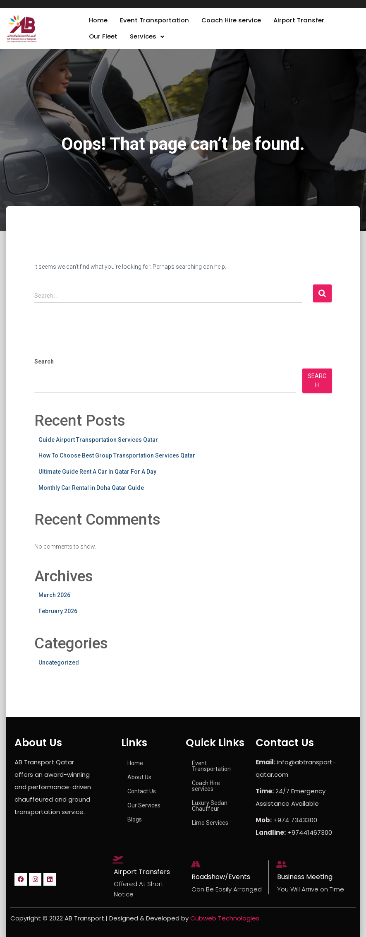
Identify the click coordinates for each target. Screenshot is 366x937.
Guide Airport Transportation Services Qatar (98, 445)
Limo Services (210, 822)
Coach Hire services (206, 786)
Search (44, 367)
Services (149, 41)
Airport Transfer (306, 21)
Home (99, 21)
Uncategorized (58, 668)
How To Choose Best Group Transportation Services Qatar (116, 461)
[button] (149, 41)
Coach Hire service (236, 21)
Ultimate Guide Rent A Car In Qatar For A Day (97, 477)
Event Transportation (156, 21)
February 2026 (57, 617)
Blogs (134, 819)
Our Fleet (104, 41)
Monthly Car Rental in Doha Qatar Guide (91, 493)
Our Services (143, 805)
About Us (139, 777)
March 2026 (54, 600)
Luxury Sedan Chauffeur (209, 806)
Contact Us (141, 791)
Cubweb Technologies (224, 918)
